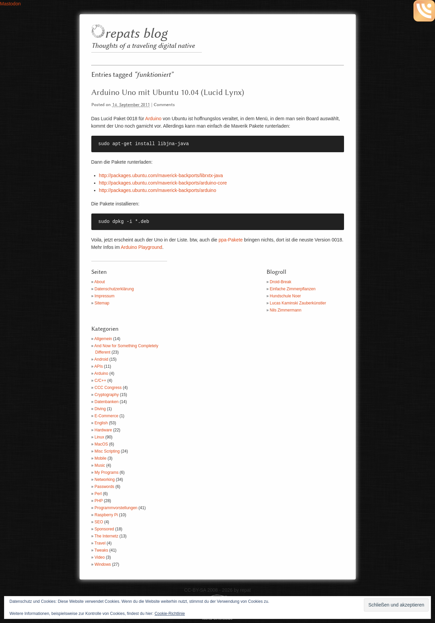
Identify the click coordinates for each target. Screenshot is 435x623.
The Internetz (106, 536)
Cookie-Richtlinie (170, 613)
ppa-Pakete (231, 239)
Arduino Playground (141, 247)
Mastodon (10, 3)
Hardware (103, 430)
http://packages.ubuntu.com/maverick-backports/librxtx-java (161, 175)
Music (100, 465)
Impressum (105, 296)
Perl (98, 493)
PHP (99, 500)
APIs (98, 366)
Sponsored (104, 529)
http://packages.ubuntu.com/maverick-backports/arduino (157, 190)
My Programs (107, 472)
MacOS (101, 444)
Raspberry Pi (106, 515)
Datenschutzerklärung (114, 289)
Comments (164, 104)
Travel (99, 543)
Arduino (153, 118)
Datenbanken (107, 401)
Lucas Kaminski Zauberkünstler (298, 303)
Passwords (105, 486)
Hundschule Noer (285, 296)
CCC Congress (108, 387)
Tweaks (101, 550)
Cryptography (107, 394)
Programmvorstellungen (116, 507)
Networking (105, 479)
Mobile (100, 458)
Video (100, 557)
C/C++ (100, 380)
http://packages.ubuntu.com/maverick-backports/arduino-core (163, 183)
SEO (99, 522)
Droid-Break (280, 282)
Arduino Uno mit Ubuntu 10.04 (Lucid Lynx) (167, 92)
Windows (103, 564)
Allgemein (103, 338)
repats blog (136, 33)
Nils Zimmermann (286, 310)
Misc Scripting (107, 451)
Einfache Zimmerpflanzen (293, 289)
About (99, 282)
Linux (99, 437)
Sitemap (102, 303)
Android (101, 359)
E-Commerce (107, 416)
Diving (100, 408)
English (101, 423)
